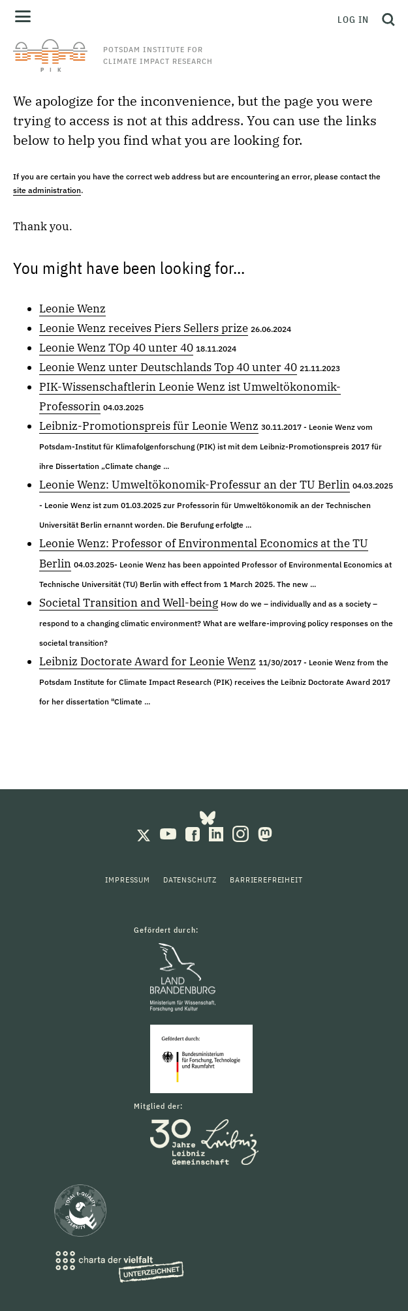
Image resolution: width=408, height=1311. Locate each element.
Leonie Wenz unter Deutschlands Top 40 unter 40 (168, 367)
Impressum (127, 879)
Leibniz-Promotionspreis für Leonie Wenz (149, 426)
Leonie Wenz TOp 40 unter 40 (116, 347)
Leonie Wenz (72, 308)
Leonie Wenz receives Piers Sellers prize (143, 328)
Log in (353, 19)
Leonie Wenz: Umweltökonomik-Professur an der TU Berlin (194, 484)
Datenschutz (190, 879)
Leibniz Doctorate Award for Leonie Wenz (147, 661)
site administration (47, 190)
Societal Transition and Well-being (128, 602)
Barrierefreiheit (266, 879)
